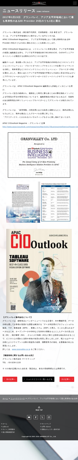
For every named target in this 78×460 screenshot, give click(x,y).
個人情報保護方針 (9, 432)
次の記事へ (65, 379)
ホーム (5, 399)
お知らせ (6, 426)
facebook (36, 417)
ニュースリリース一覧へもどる (39, 379)
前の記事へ (10, 379)
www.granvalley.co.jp (21, 349)
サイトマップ (46, 424)
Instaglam (49, 417)
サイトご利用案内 (9, 429)
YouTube (29, 417)
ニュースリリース (17, 399)
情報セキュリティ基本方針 (51, 429)
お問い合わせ (46, 426)
